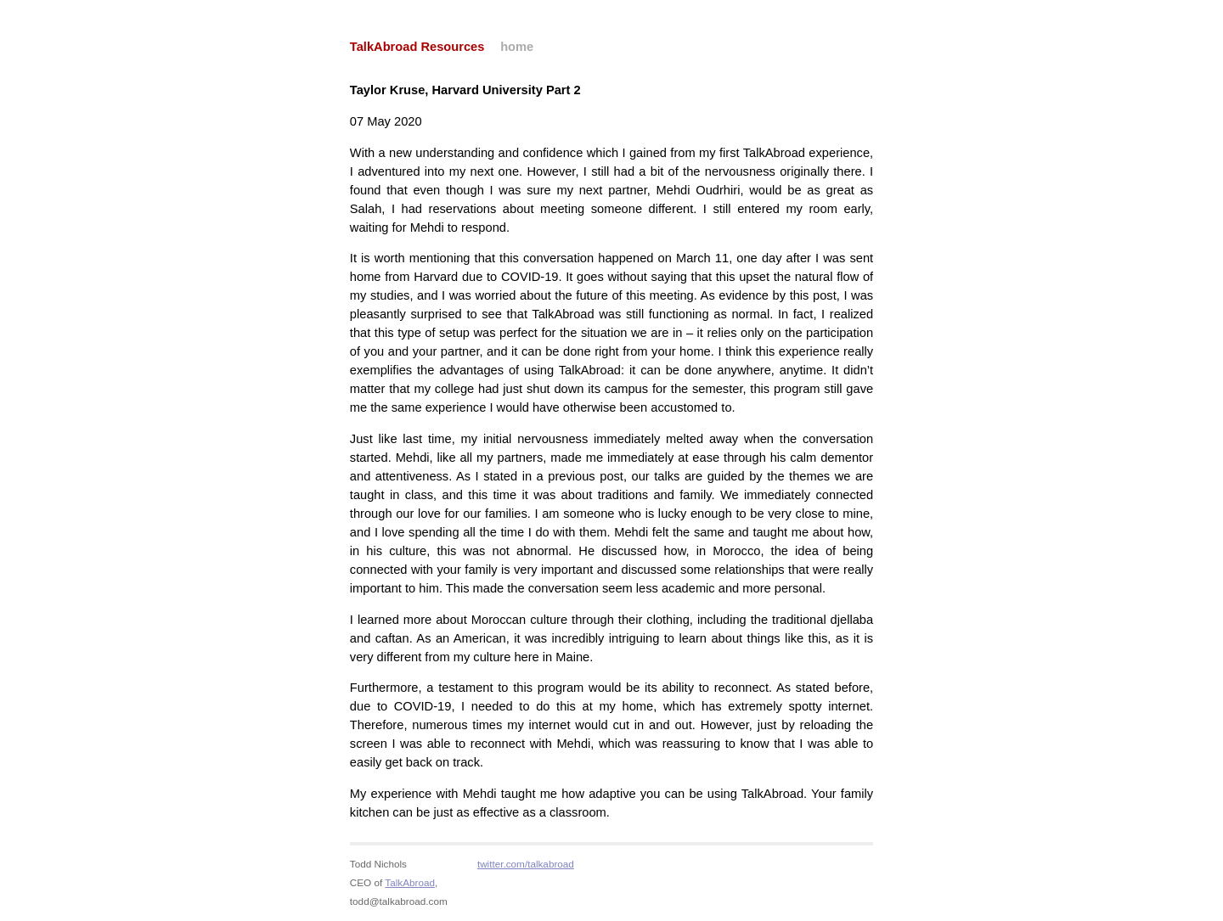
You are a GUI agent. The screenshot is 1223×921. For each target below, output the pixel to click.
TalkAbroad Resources (417, 46)
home (516, 46)
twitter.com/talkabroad (525, 863)
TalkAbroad (410, 882)
